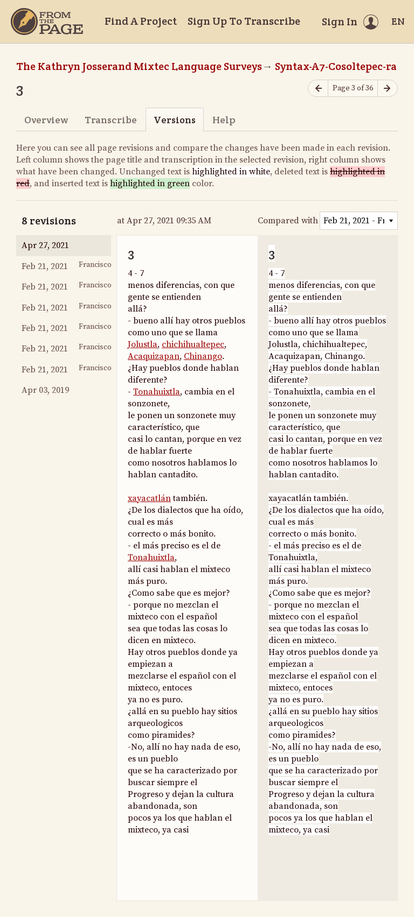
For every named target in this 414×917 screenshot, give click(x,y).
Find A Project (141, 21)
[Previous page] (318, 88)
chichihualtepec (193, 344)
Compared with (288, 220)
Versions (175, 120)
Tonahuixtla (156, 391)
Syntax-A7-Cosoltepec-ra (336, 66)
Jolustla (142, 344)
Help (224, 120)
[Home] (47, 21)
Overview (46, 120)
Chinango (203, 356)
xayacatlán (149, 498)
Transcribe (111, 120)
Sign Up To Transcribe (244, 21)
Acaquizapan (154, 356)
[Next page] (387, 88)
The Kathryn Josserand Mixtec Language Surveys (139, 66)
